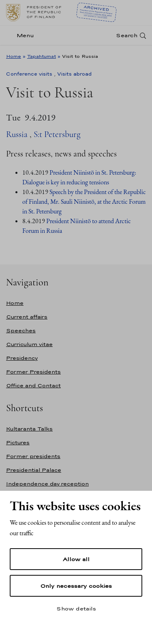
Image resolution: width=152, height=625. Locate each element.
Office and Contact (33, 385)
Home (13, 56)
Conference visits (29, 74)
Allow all (76, 559)
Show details (76, 608)
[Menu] (22, 35)
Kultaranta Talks (29, 428)
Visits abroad (74, 74)
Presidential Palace (33, 470)
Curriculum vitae (29, 344)
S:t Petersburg (57, 134)
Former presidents (33, 456)
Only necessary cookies (76, 585)
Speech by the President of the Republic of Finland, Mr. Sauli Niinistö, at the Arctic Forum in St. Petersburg (84, 201)
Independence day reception (47, 483)
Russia (17, 134)
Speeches (21, 330)
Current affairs (26, 316)
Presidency (22, 358)
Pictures (18, 442)
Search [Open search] (126, 35)
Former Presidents (33, 371)
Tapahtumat (41, 56)
